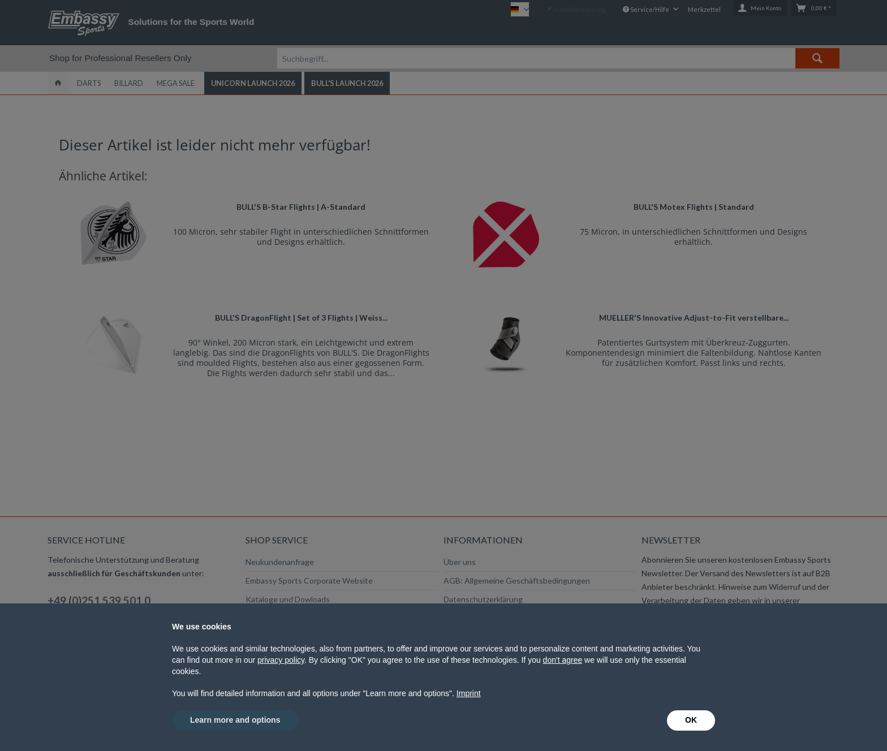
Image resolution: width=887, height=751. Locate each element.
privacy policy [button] (280, 659)
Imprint (469, 693)
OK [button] (691, 719)
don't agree (563, 659)
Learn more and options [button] (235, 719)
